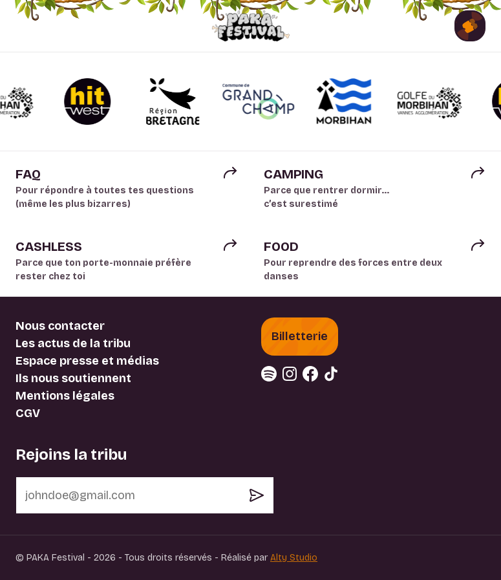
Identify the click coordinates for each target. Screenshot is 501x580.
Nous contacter (60, 326)
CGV (28, 413)
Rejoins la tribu (71, 455)
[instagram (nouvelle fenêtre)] (289, 373)
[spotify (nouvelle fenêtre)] (269, 373)
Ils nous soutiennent (73, 378)
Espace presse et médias (87, 361)
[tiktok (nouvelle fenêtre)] (331, 373)
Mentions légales (65, 396)
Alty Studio (293, 557)
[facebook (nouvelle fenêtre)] (310, 373)
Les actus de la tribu (73, 343)
